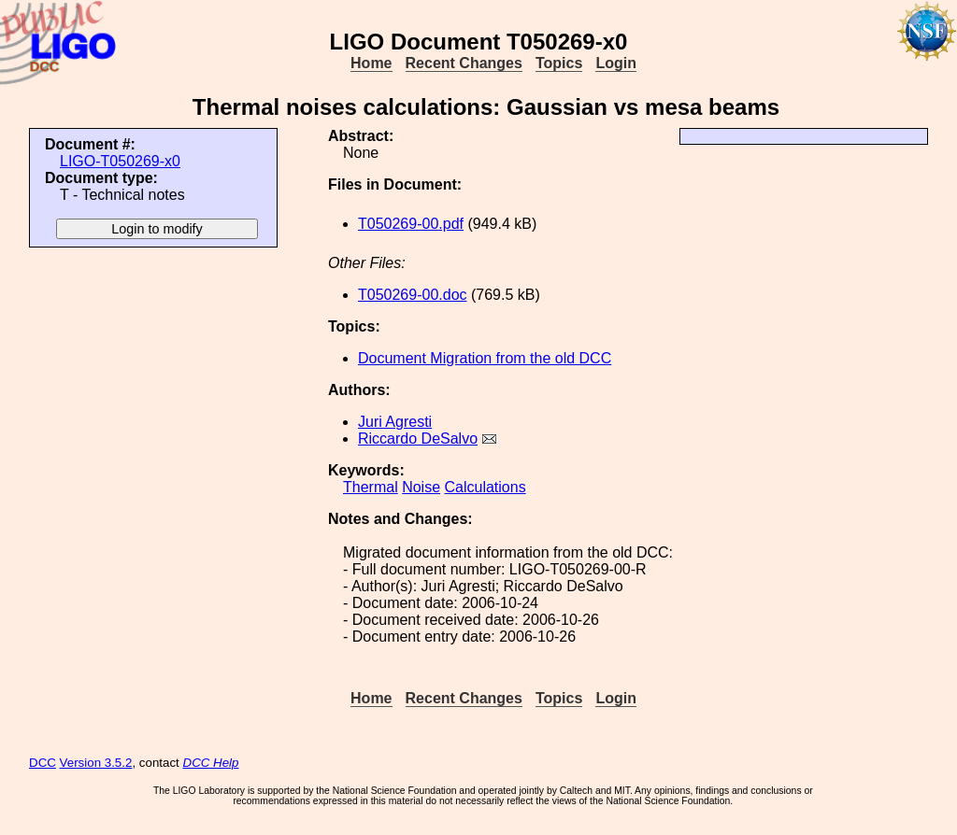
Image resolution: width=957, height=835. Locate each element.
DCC (42, 763)
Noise (421, 487)
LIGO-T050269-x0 (120, 161)
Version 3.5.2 (96, 763)
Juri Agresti (395, 422)
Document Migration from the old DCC (484, 358)
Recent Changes (464, 63)
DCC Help (211, 763)
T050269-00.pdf (411, 224)
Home (371, 63)
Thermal (370, 487)
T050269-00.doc (412, 295)
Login (615, 63)
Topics (559, 63)
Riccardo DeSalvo (418, 438)
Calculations (485, 487)
